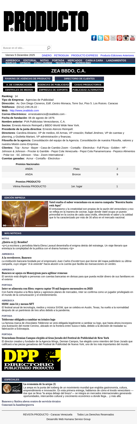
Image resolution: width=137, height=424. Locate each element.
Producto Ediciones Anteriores (117, 55)
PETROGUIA (61, 55)
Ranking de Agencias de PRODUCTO (27, 78)
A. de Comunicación (19, 84)
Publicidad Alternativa (87, 90)
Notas (44, 60)
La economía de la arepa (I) (39, 384)
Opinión (25, 63)
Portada (58, 60)
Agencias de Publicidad (53, 84)
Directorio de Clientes (79, 78)
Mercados (75, 60)
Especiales (11, 379)
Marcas (11, 63)
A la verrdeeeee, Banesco (16, 257)
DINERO (47, 55)
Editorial (30, 60)
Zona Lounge (43, 63)
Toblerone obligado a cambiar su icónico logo (28, 319)
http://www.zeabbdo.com (24, 110)
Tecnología (64, 63)
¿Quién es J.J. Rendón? (15, 242)
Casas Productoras (87, 84)
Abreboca (13, 60)
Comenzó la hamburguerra (18, 404)
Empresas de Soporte (53, 90)
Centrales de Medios (19, 90)
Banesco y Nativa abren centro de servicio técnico (31, 401)
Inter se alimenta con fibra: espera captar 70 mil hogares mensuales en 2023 (47, 288)
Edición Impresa (14, 197)
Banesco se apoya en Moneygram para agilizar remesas (34, 273)
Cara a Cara (94, 60)
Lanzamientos (116, 60)
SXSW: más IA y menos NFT (18, 304)
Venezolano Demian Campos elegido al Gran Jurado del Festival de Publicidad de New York (55, 338)
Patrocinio (83, 63)
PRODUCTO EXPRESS (84, 55)
